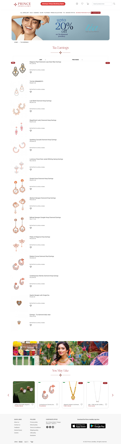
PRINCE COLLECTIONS (56, 12)
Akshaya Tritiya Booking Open (53, 4)
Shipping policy (34, 430)
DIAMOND (36, 12)
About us (16, 422)
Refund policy (34, 425)
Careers (16, 432)
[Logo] (22, 4)
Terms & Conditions (35, 427)
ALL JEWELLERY (24, 12)
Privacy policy (34, 422)
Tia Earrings (24, 42)
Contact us (17, 425)
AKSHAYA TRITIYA (70, 12)
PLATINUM (47, 12)
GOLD (31, 12)
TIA (64, 12)
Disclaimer (33, 435)
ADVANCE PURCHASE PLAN (83, 12)
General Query (18, 430)
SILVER (41, 12)
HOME (16, 42)
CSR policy (33, 432)
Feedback (17, 427)
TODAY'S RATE (96, 12)
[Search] (102, 3)
